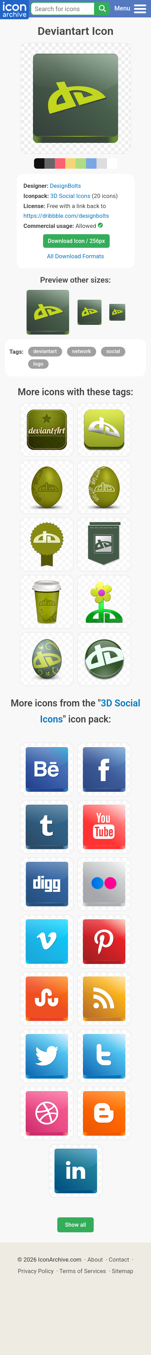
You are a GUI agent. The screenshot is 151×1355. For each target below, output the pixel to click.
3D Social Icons (70, 195)
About (95, 1259)
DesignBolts (65, 185)
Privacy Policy (35, 1271)
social (113, 351)
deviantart (45, 351)
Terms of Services (82, 1271)
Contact (119, 1259)
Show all (75, 1225)
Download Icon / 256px (76, 241)
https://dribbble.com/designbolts (66, 215)
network (81, 351)
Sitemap (122, 1271)
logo (38, 364)
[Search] (102, 8)
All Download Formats (75, 256)
